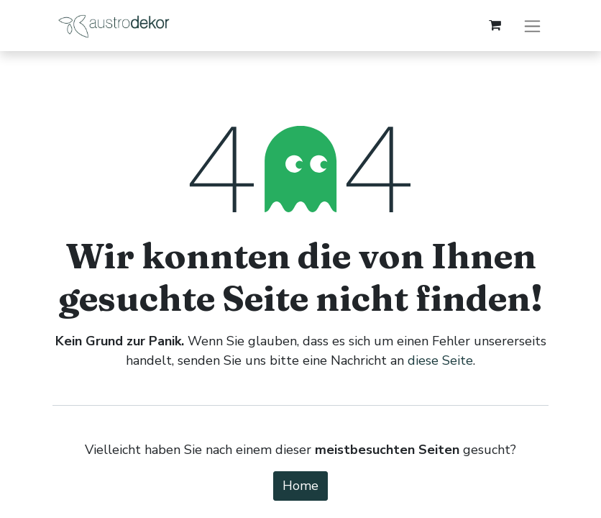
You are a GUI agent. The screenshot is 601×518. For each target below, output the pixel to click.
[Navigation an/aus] (532, 25)
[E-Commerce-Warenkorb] (494, 25)
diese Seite (440, 360)
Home (300, 485)
